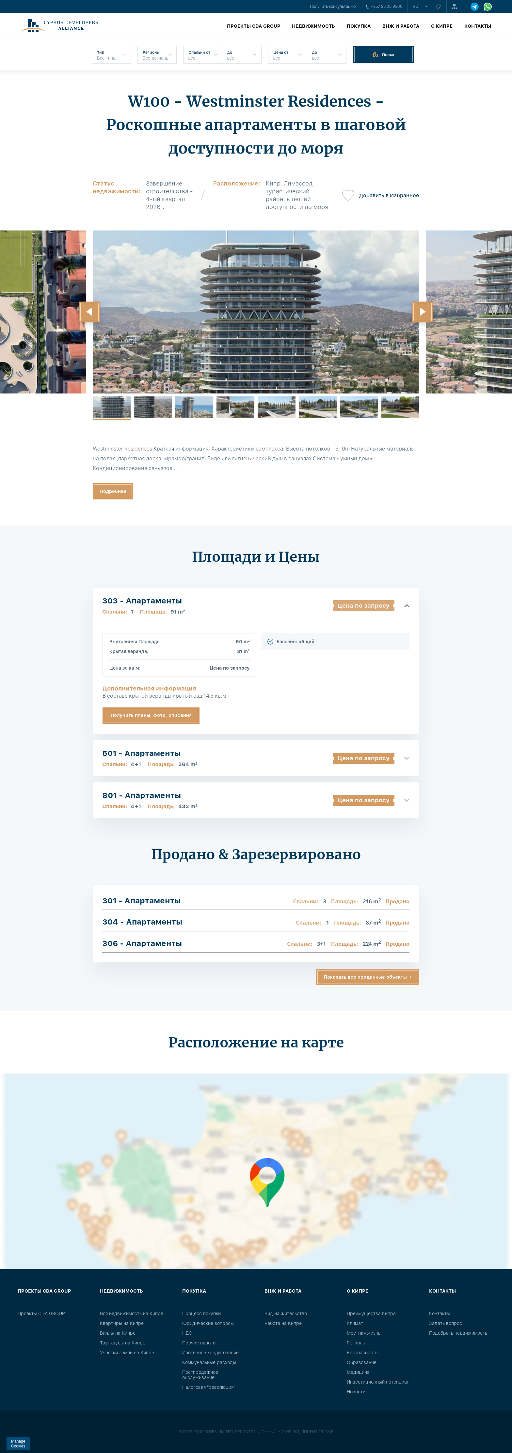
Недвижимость (313, 26)
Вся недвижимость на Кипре (131, 1313)
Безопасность (362, 1352)
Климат (355, 1323)
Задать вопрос (445, 1323)
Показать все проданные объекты (365, 977)
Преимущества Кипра (371, 1313)
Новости (356, 1391)
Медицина (358, 1372)
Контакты (477, 26)
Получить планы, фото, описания (151, 715)
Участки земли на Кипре (127, 1352)
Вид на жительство (285, 1313)
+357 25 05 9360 (384, 6)
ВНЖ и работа (400, 26)
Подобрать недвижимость (458, 1333)
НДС (187, 1333)
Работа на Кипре (283, 1323)
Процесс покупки (201, 1313)
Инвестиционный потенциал (378, 1382)
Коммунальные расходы (209, 1362)
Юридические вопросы (208, 1323)
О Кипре (442, 26)
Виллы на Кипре (118, 1333)
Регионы (356, 1342)
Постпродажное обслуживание (200, 1375)
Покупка (359, 26)
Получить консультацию (333, 6)
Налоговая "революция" (208, 1387)
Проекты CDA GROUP (253, 26)
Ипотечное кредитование (210, 1352)
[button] (89, 312)
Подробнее (113, 491)
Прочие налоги (199, 1342)
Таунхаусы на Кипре (122, 1342)
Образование (361, 1362)
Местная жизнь (363, 1333)
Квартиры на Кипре (122, 1323)
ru (415, 6)
